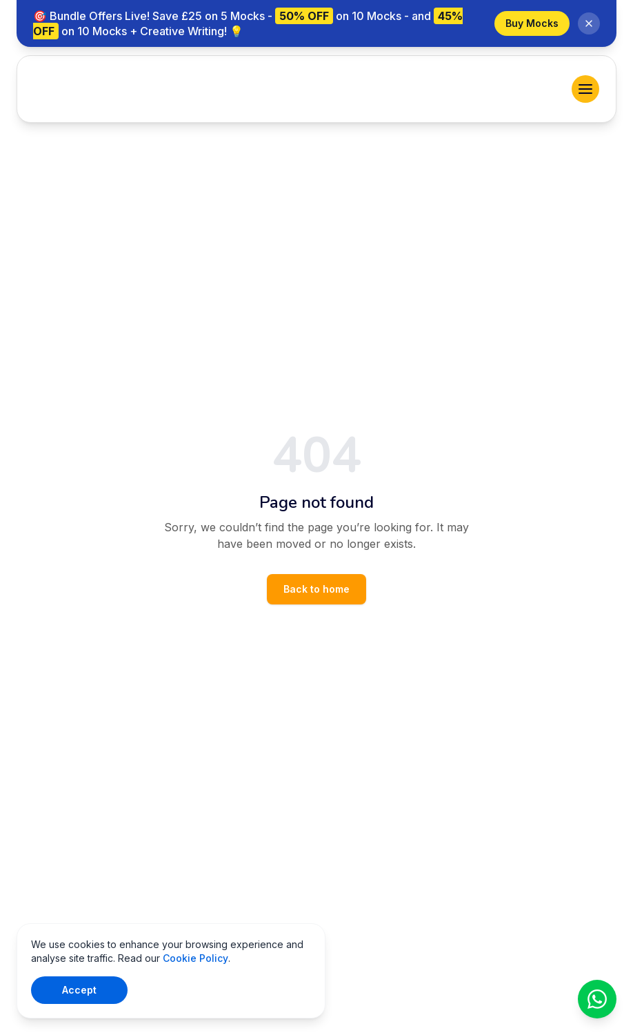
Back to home (316, 589)
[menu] (585, 89)
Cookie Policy (195, 958)
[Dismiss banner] (589, 23)
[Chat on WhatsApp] (597, 999)
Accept (79, 990)
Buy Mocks (532, 23)
